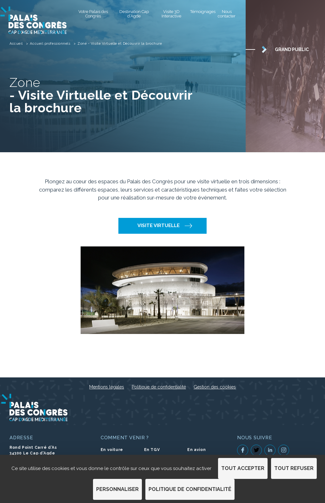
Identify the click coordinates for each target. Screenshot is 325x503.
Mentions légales (106, 386)
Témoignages (200, 11)
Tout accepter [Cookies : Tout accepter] (242, 468)
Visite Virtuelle (158, 225)
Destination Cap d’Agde (134, 13)
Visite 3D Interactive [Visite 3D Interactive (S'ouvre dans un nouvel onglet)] (171, 13)
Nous (226, 13)
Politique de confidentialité (159, 386)
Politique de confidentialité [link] (190, 489)
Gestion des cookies (215, 386)
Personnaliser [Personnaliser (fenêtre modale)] (117, 489)
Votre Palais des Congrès (93, 13)
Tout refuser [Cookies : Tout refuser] (294, 468)
